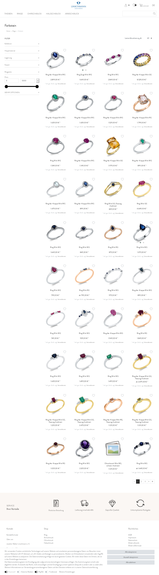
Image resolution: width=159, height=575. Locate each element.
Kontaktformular (12, 535)
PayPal (41, 572)
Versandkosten (62, 84)
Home (8, 31)
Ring (45, 535)
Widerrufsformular (135, 545)
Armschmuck (72, 13)
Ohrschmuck (34, 13)
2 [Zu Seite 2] (141, 481)
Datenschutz (132, 540)
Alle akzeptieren (131, 552)
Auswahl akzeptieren (131, 557)
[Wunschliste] (134, 5)
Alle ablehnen (131, 562)
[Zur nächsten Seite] (149, 481)
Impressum (132, 537)
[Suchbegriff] (137, 13)
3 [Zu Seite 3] (145, 481)
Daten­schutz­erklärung (90, 567)
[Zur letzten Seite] (153, 481)
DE (153, 5)
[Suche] (153, 13)
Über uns (10, 539)
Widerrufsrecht (133, 543)
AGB (130, 535)
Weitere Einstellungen (67, 572)
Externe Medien (27, 572)
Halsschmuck (53, 13)
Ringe (20, 13)
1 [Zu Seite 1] (137, 481)
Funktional (53, 572)
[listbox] (84, 59)
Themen (8, 13)
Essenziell (12, 572)
